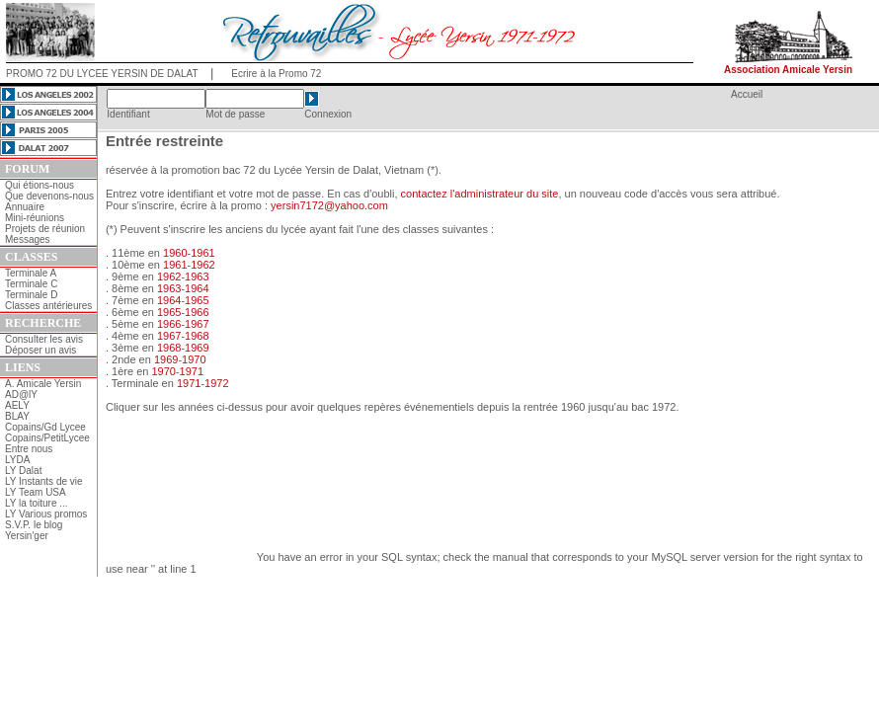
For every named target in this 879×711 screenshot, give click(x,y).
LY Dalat (23, 470)
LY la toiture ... (36, 503)
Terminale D (31, 294)
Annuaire (24, 206)
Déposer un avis (40, 350)
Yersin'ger (26, 535)
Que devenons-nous (49, 196)
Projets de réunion (45, 228)
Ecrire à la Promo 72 (276, 73)
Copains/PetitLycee (47, 438)
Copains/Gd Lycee (45, 427)
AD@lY (21, 394)
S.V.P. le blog (33, 524)
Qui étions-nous (39, 185)
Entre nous (28, 448)
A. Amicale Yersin (43, 383)
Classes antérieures (48, 305)
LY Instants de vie (44, 481)
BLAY (17, 416)
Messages (27, 239)
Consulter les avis (44, 339)
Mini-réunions (34, 217)
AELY (17, 405)
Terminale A (30, 273)
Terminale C (31, 283)
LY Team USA (35, 492)
